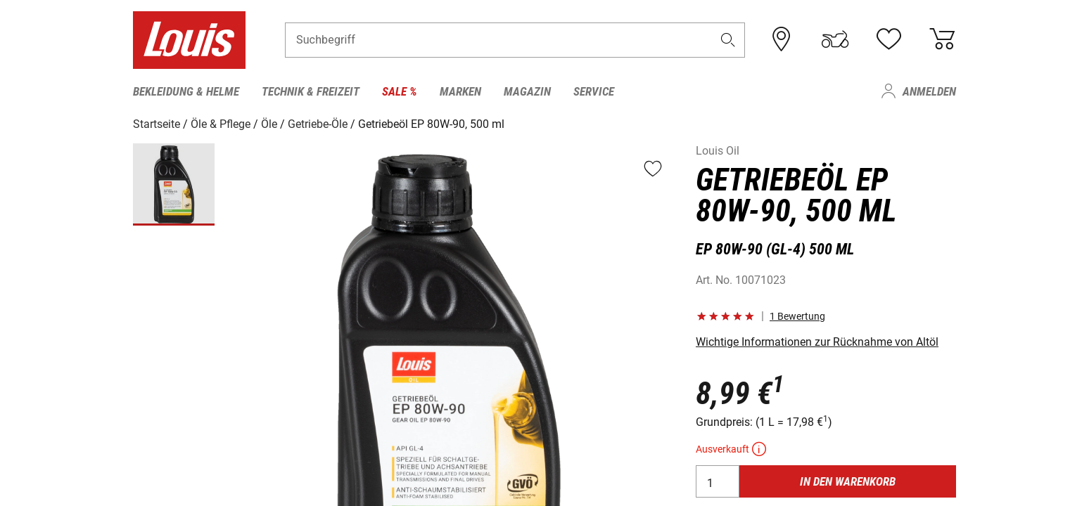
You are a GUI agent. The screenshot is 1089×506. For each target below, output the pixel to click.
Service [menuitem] (593, 91)
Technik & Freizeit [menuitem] (310, 91)
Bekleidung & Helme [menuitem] (186, 91)
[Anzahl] (717, 481)
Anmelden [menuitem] (929, 91)
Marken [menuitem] (460, 91)
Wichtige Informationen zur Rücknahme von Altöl (817, 342)
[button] (728, 40)
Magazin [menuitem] (527, 91)
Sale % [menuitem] (399, 91)
